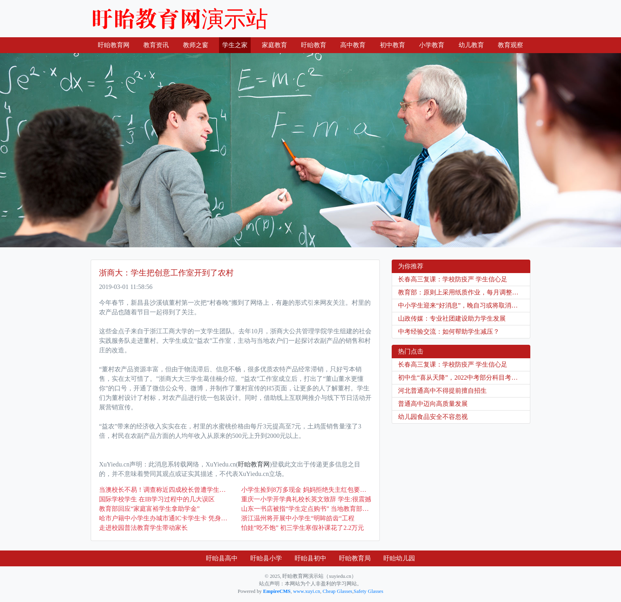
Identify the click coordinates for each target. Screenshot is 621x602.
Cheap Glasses (337, 591)
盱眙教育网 (115, 44)
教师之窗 (195, 45)
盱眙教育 (313, 45)
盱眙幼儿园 (399, 558)
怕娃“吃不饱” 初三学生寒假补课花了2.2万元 (302, 527)
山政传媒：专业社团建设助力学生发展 (452, 318)
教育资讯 (156, 45)
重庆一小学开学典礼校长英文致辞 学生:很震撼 (306, 499)
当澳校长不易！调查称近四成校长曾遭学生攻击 (164, 489)
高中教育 (353, 45)
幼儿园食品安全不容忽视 (433, 416)
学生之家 (235, 45)
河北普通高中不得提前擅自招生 (442, 390)
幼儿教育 (471, 45)
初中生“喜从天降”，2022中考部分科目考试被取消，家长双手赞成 (464, 377)
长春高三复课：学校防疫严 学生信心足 (452, 279)
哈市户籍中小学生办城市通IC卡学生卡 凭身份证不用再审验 (164, 518)
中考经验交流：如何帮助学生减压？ (448, 331)
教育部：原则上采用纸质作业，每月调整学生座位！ (464, 292)
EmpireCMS (276, 591)
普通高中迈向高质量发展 (433, 403)
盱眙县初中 (310, 558)
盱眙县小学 (266, 558)
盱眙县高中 (222, 558)
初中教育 (392, 45)
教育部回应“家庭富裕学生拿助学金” (149, 508)
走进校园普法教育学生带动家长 (143, 527)
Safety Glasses (368, 591)
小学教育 (431, 45)
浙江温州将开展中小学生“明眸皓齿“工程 (297, 518)
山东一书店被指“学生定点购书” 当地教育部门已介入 (306, 508)
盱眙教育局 (355, 558)
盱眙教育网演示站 (179, 19)
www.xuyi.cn (306, 591)
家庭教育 (274, 45)
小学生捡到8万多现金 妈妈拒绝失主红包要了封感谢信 (306, 489)
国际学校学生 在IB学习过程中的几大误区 (157, 499)
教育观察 (510, 45)
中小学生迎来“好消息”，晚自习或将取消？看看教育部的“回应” (464, 305)
